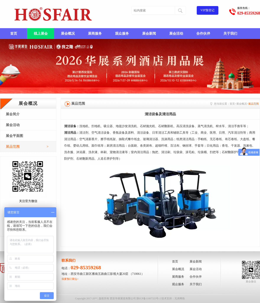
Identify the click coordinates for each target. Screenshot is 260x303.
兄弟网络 (179, 298)
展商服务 (95, 33)
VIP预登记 (207, 10)
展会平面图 (14, 136)
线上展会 (41, 33)
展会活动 (176, 33)
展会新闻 (149, 33)
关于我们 (230, 33)
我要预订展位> (70, 278)
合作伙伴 (203, 33)
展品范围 (27, 146)
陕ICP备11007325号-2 (148, 298)
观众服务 (122, 33)
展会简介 (13, 114)
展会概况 (68, 33)
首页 (13, 33)
